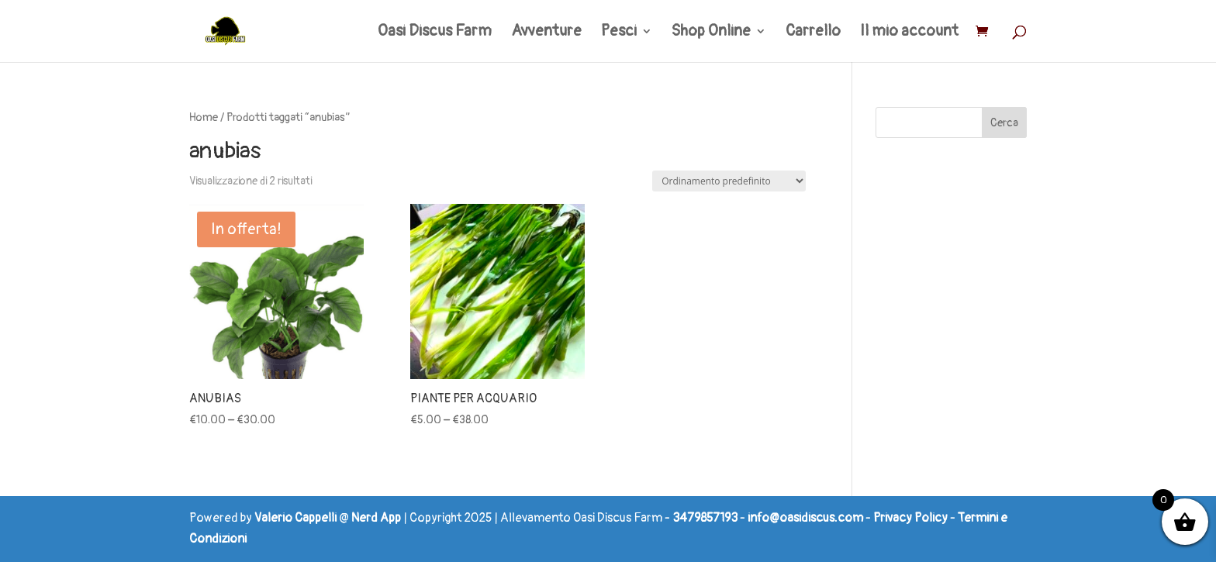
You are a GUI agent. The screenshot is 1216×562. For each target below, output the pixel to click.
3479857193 (705, 518)
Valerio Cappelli (295, 518)
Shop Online (711, 33)
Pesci (619, 33)
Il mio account (909, 33)
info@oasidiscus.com (805, 518)
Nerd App (376, 518)
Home (203, 117)
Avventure (546, 33)
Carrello (813, 33)
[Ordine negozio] (729, 181)
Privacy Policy (910, 518)
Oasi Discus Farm (435, 33)
